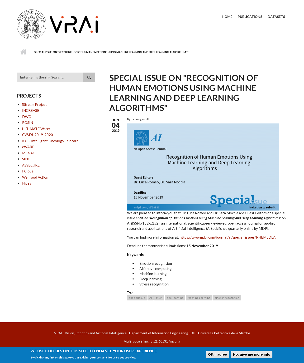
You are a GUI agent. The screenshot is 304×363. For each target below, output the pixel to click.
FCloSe (27, 171)
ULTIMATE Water (36, 129)
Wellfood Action (35, 177)
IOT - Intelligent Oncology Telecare (50, 141)
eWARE (28, 147)
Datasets (276, 17)
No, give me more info (251, 355)
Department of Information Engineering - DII (162, 333)
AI (150, 297)
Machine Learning (199, 297)
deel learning (175, 297)
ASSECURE (31, 165)
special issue (137, 297)
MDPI (159, 297)
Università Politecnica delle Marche (224, 333)
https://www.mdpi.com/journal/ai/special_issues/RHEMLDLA (228, 237)
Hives (26, 183)
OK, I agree (217, 355)
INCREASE (30, 110)
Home (227, 17)
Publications (250, 17)
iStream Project (34, 104)
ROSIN (27, 122)
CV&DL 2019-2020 (37, 134)
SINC (26, 159)
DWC (26, 116)
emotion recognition (226, 297)
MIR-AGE (30, 153)
